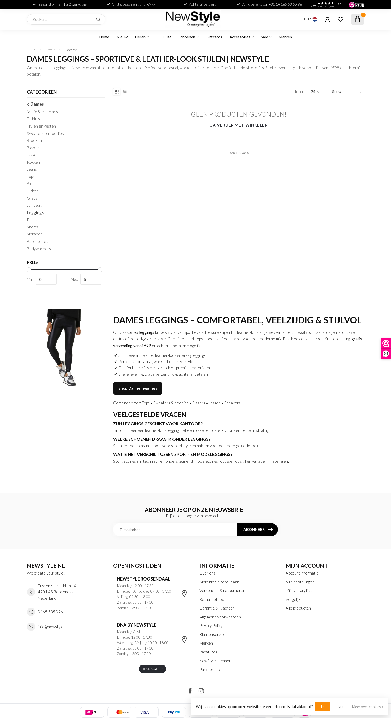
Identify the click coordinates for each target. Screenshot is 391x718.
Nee (340, 706)
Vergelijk (293, 599)
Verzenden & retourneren (222, 590)
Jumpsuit (34, 205)
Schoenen (187, 37)
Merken (285, 37)
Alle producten (298, 608)
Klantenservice (212, 634)
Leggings (71, 49)
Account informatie (302, 573)
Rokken (33, 162)
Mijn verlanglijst (299, 590)
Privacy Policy (210, 625)
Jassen (33, 154)
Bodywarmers (39, 248)
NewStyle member (215, 660)
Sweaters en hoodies (45, 133)
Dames (50, 49)
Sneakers (232, 402)
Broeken (34, 140)
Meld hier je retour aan (219, 581)
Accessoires (239, 37)
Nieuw (122, 37)
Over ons (207, 573)
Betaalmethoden (214, 599)
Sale (264, 37)
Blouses (34, 183)
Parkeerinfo (209, 669)
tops (199, 338)
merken (317, 338)
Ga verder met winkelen (238, 125)
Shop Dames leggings (137, 388)
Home (104, 37)
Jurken (32, 190)
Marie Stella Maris (42, 111)
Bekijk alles (152, 669)
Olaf (167, 37)
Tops (31, 176)
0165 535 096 (50, 611)
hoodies (211, 338)
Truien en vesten (41, 126)
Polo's (32, 219)
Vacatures (208, 652)
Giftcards (214, 37)
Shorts (32, 227)
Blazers (33, 147)
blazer (236, 338)
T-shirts (33, 118)
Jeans (32, 169)
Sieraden (35, 234)
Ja (322, 706)
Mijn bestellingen (300, 581)
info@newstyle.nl (52, 626)
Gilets (32, 198)
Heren (140, 37)
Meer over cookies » (367, 707)
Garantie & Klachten (217, 608)
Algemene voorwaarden (220, 616)
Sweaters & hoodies (171, 402)
